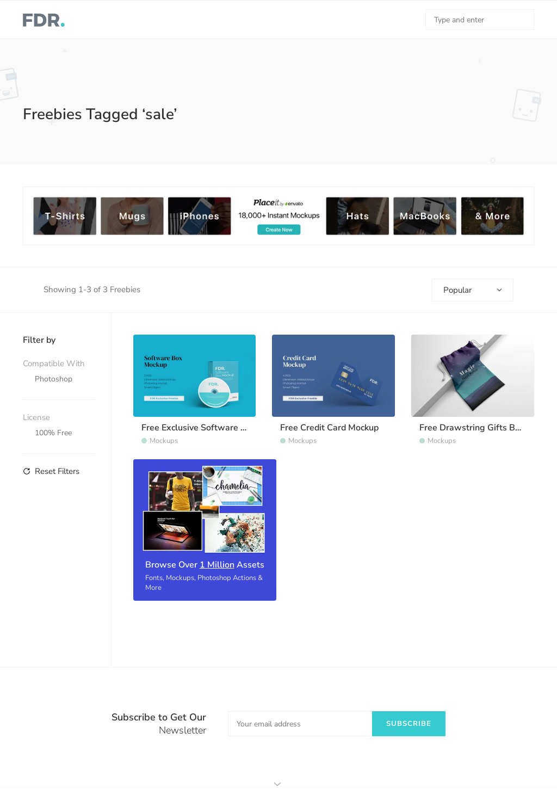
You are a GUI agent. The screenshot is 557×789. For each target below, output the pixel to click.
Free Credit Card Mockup (329, 428)
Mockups (164, 441)
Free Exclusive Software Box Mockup (215, 428)
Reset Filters (51, 471)
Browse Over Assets (204, 565)
